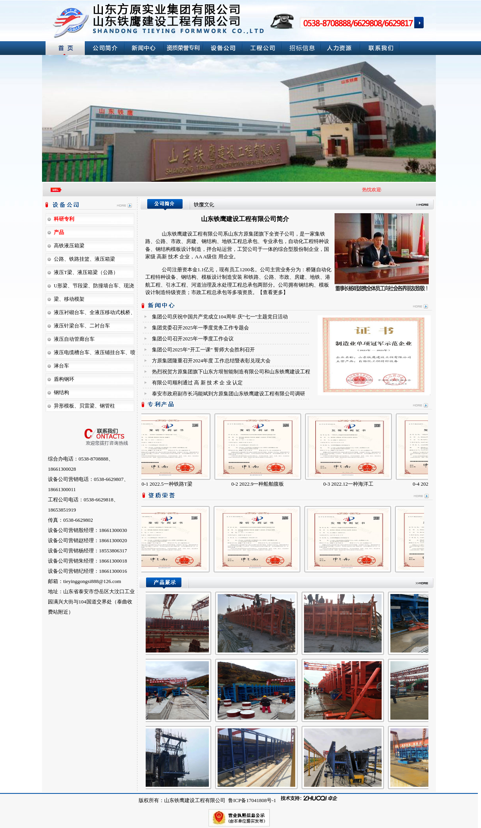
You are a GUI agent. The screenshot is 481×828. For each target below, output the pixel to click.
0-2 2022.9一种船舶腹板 (261, 484)
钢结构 (61, 392)
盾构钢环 (64, 379)
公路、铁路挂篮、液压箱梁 (84, 259)
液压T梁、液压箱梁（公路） (86, 272)
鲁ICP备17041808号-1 (251, 800)
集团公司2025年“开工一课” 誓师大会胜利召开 (203, 350)
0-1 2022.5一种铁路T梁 (170, 484)
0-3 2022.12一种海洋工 (352, 484)
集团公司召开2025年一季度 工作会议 (193, 339)
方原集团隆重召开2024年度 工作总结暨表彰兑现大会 (211, 361)
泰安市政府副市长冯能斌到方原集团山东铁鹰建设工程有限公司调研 (228, 394)
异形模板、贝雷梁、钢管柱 (84, 406)
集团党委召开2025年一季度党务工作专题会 (200, 328)
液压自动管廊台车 (74, 339)
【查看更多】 (273, 292)
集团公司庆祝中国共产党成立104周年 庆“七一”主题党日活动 (220, 317)
